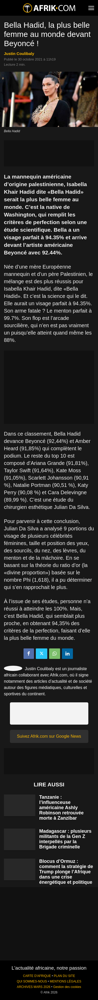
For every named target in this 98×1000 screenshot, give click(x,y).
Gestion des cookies (67, 987)
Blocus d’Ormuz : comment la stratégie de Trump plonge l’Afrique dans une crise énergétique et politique (66, 872)
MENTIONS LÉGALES (65, 981)
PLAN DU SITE (64, 976)
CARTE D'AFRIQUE (37, 976)
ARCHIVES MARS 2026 (33, 987)
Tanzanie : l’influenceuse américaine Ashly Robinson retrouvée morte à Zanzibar (61, 808)
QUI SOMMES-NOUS (32, 981)
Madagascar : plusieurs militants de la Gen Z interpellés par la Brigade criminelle (65, 839)
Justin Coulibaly (19, 53)
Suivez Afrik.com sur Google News (49, 736)
